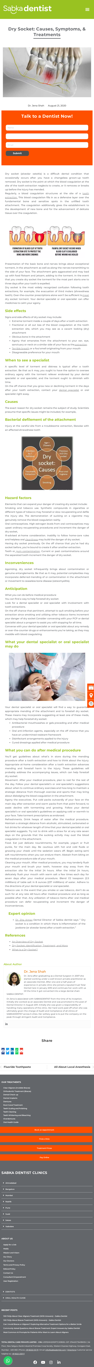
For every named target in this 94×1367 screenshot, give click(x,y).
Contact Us (8, 1273)
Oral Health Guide (10, 1122)
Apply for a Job (9, 1245)
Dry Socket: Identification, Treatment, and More (40, 945)
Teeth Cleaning (9, 1112)
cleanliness (31, 539)
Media (5, 1249)
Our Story (7, 1257)
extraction (81, 344)
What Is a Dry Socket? (25, 949)
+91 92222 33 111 (31, 1350)
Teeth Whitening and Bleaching (17, 1115)
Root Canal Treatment (13, 1105)
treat (85, 295)
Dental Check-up (10, 1095)
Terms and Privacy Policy (14, 1265)
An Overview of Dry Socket (27, 941)
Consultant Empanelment (14, 1277)
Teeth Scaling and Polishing (15, 1109)
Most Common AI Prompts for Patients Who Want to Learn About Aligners (36, 1332)
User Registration (10, 1281)
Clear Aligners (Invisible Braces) (16, 1088)
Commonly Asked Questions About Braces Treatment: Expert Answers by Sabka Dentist (41, 1328)
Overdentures (9, 1119)
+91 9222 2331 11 (18, 1354)
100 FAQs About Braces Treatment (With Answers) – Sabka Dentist (32, 1320)
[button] (87, 9)
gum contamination (27, 551)
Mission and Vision (11, 1253)
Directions (71, 1350)
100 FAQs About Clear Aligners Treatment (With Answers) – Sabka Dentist (35, 1316)
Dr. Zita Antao (24, 920)
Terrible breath (20, 348)
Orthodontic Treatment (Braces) (17, 1091)
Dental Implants (10, 1098)
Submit (17, 153)
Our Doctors (8, 1261)
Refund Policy (9, 1269)
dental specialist (69, 390)
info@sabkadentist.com (55, 1350)
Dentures (7, 1102)
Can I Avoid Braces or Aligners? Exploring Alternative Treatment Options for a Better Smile (42, 1324)
